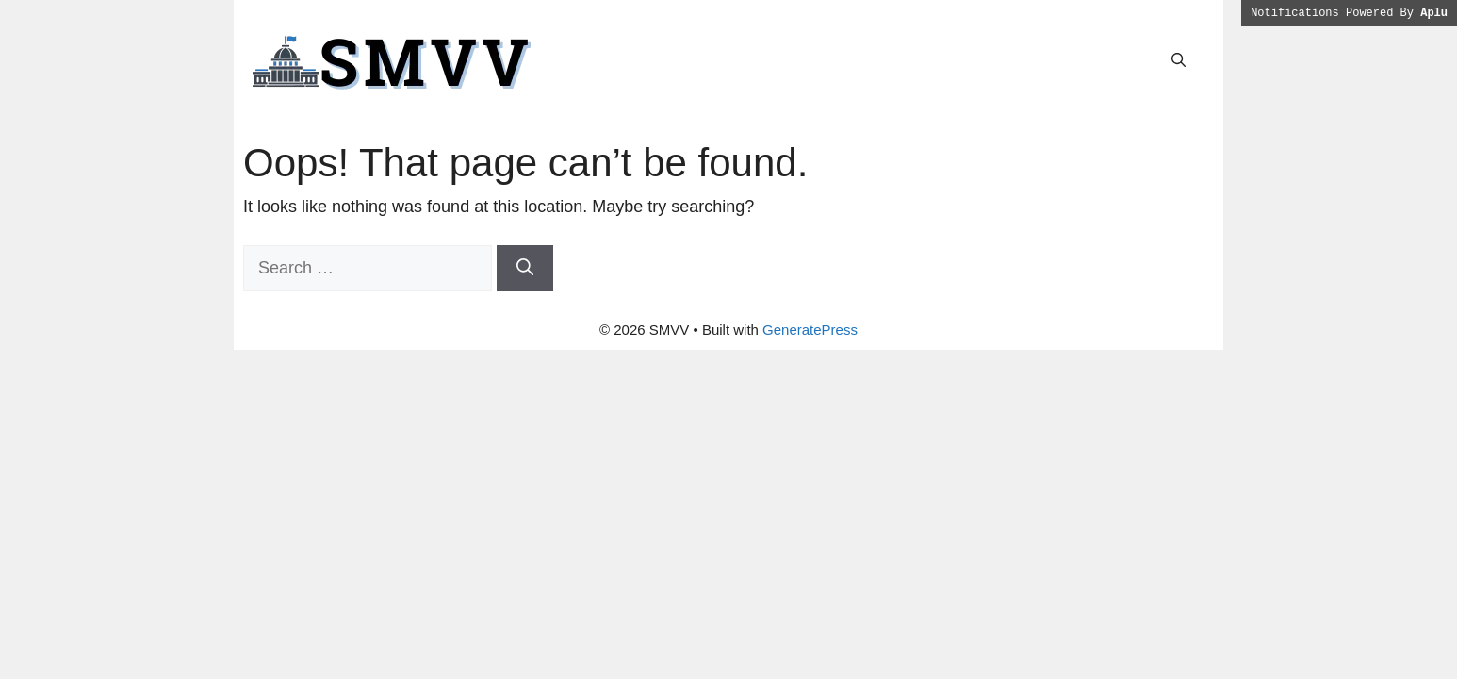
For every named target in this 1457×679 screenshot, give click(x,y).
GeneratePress (810, 330)
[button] (1178, 60)
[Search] (525, 268)
